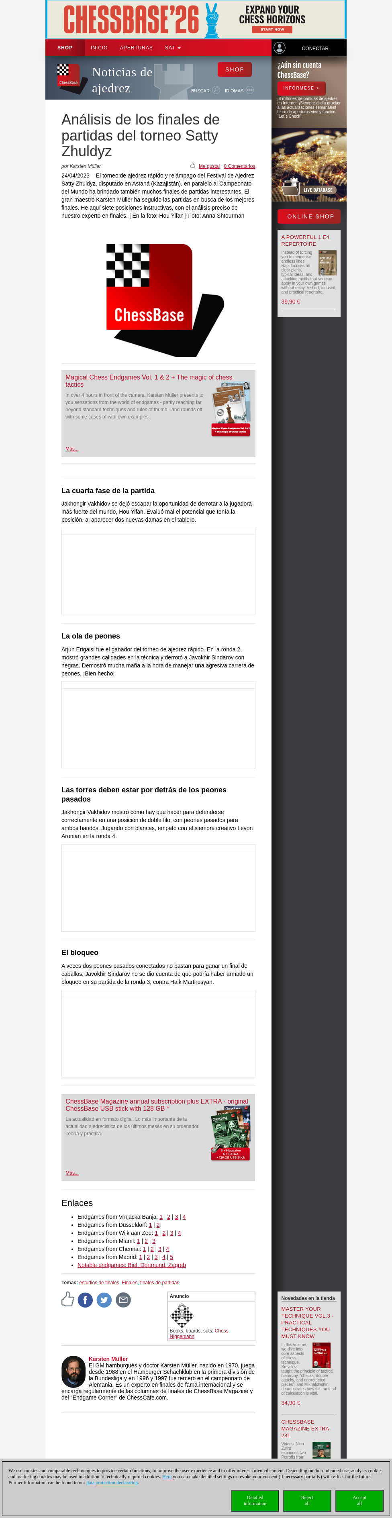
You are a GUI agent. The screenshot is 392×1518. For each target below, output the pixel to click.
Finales (130, 1282)
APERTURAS (136, 48)
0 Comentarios (239, 166)
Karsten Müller (108, 1359)
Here (167, 1476)
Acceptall (359, 1500)
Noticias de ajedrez (122, 80)
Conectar (315, 48)
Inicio (99, 48)
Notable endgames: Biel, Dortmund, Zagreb (132, 1265)
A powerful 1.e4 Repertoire (306, 240)
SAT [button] (173, 48)
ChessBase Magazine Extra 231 (305, 1428)
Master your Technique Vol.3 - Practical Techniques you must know (308, 1322)
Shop (65, 48)
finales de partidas (159, 1282)
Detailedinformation (255, 1500)
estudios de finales (99, 1282)
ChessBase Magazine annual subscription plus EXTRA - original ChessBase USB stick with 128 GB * (156, 1105)
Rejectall (307, 1500)
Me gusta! (209, 166)
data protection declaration (112, 1482)
